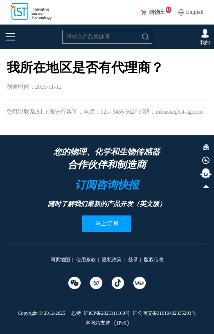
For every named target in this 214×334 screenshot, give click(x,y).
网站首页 (206, 147)
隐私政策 (112, 259)
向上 (206, 186)
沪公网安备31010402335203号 (164, 313)
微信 (206, 160)
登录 (133, 259)
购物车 (157, 12)
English (195, 12)
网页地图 (60, 259)
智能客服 (206, 173)
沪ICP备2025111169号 (106, 313)
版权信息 (154, 259)
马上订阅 (106, 223)
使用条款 (86, 259)
